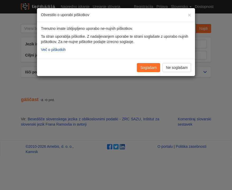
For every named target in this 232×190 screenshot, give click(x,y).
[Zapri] (189, 15)
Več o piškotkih (53, 50)
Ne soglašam (177, 67)
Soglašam (148, 67)
